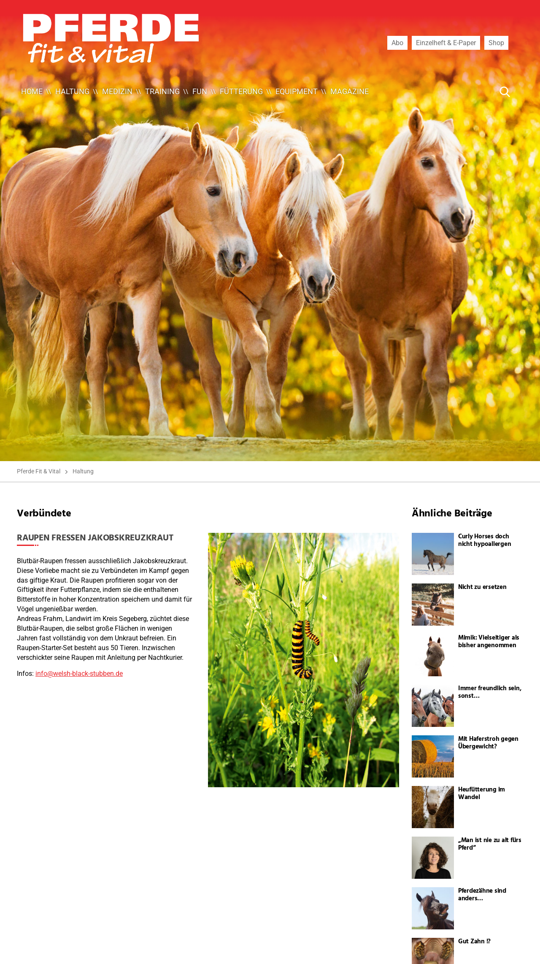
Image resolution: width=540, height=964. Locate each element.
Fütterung (241, 91)
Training (162, 91)
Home (32, 91)
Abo (397, 42)
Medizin (117, 91)
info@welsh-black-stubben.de (79, 674)
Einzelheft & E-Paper (446, 42)
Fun (199, 91)
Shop (496, 42)
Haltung (72, 91)
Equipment (296, 91)
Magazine (349, 91)
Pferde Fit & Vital (38, 471)
